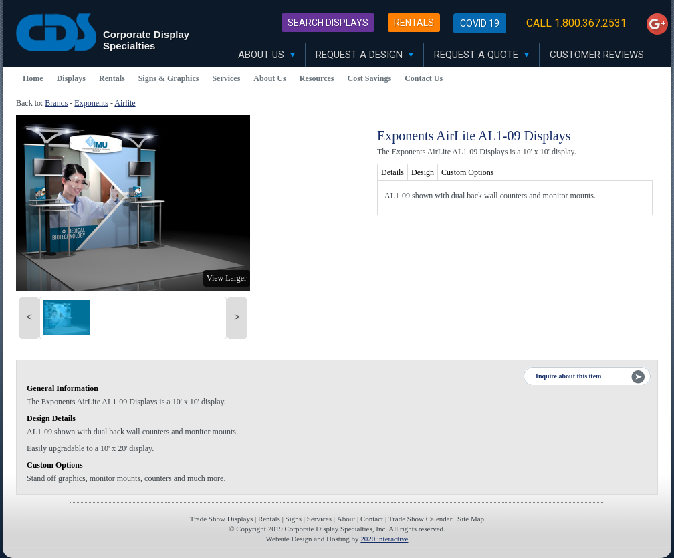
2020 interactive (384, 539)
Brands (56, 103)
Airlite (124, 103)
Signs (294, 519)
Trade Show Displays (221, 519)
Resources (317, 78)
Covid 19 (479, 23)
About (346, 519)
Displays (71, 78)
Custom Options (467, 172)
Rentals (414, 22)
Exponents (91, 103)
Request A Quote (481, 55)
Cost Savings (370, 78)
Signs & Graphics (168, 78)
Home (33, 78)
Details (392, 172)
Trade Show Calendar (420, 519)
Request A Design (364, 55)
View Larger (227, 278)
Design (422, 172)
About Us (266, 55)
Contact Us (424, 78)
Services (226, 78)
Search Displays (328, 22)
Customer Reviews (597, 55)
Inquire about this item (568, 376)
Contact (371, 519)
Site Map (470, 519)
